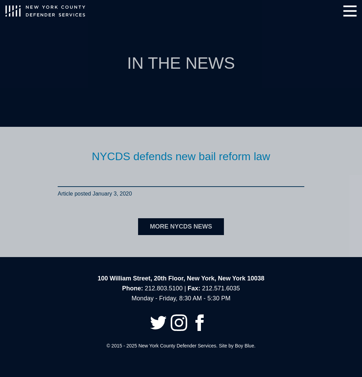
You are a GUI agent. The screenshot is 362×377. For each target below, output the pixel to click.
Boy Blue (244, 345)
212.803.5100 (164, 288)
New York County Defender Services (45, 10)
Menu (350, 11)
